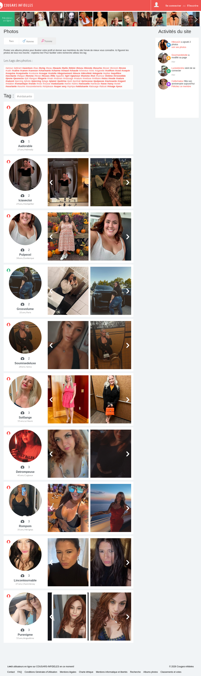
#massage (68, 78)
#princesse (87, 81)
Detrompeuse (25, 471)
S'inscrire (192, 5)
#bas (35, 68)
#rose (39, 83)
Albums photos (150, 672)
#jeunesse (18, 78)
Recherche (135, 672)
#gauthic (60, 76)
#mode (111, 78)
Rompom (25, 526)
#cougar (43, 73)
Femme (46, 41)
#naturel (10, 81)
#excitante (11, 76)
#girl (67, 76)
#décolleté (86, 73)
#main (50, 78)
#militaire (96, 78)
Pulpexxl (25, 254)
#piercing (36, 81)
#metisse (87, 78)
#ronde (32, 83)
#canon (24, 70)
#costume (33, 73)
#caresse (33, 70)
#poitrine (62, 81)
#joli (26, 78)
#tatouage (94, 86)
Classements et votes (171, 672)
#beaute (57, 68)
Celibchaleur (178, 81)
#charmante (44, 70)
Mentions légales (68, 672)
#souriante (11, 86)
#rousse (46, 83)
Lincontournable (25, 580)
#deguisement (64, 73)
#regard (122, 81)
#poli (69, 81)
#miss (104, 78)
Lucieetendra (178, 68)
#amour (9, 68)
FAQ (19, 672)
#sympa (71, 86)
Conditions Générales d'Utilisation (40, 672)
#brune (122, 68)
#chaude (73, 70)
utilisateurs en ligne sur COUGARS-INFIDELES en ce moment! (40, 666)
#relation (10, 83)
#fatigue (21, 76)
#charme (56, 70)
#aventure (27, 68)
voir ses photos (179, 47)
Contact (11, 672)
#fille (52, 76)
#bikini (72, 68)
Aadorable (25, 146)
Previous (18, 19)
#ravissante (111, 81)
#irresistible (119, 76)
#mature (78, 78)
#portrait (77, 81)
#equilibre (116, 73)
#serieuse (95, 83)
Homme (28, 41)
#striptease (47, 86)
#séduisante (82, 86)
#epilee (106, 73)
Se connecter (173, 5)
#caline (15, 70)
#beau (49, 68)
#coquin (126, 70)
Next (196, 19)
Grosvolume (25, 308)
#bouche (97, 68)
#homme (85, 76)
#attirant (18, 68)
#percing (19, 81)
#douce (76, 73)
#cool (118, 70)
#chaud (65, 70)
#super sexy (60, 86)
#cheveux (83, 70)
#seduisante (57, 83)
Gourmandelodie (180, 55)
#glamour (75, 76)
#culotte (52, 73)
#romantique (21, 83)
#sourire (21, 86)
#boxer (106, 68)
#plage (45, 81)
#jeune (9, 78)
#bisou (79, 68)
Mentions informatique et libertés (111, 672)
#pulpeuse (98, 81)
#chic (91, 70)
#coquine (10, 73)
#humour (100, 76)
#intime (109, 76)
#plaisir (53, 81)
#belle (65, 68)
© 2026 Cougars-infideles (181, 666)
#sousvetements (34, 86)
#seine (67, 83)
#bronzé (114, 68)
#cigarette (99, 70)
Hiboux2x (176, 42)
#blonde (88, 68)
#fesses (46, 76)
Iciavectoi (25, 200)
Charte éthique (86, 672)
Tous (11, 41)
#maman (58, 78)
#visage (111, 86)
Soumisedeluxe (25, 363)
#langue (33, 78)
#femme (29, 76)
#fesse (37, 76)
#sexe (104, 83)
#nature (120, 78)
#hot (93, 76)
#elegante (97, 73)
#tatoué (102, 86)
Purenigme (25, 634)
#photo (27, 81)
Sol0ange (25, 417)
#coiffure (109, 70)
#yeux (119, 86)
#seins (75, 83)
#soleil (117, 83)
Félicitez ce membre (181, 86)
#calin (8, 70)
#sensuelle (84, 83)
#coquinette (22, 73)
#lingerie (42, 78)
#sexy (110, 83)
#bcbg (42, 68)
